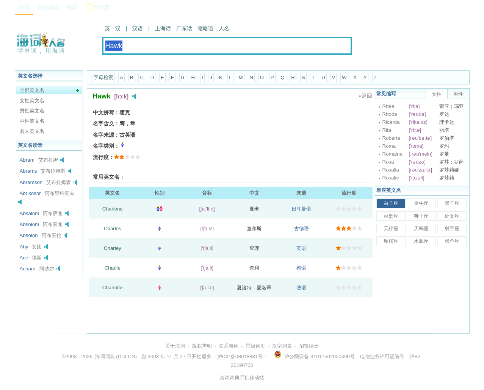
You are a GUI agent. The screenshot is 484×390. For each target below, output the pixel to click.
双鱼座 (452, 241)
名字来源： (106, 135)
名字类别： (106, 146)
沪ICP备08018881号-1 (242, 356)
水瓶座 (421, 241)
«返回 (366, 96)
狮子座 (421, 216)
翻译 (71, 8)
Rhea (388, 106)
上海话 (163, 28)
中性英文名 (32, 121)
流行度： (103, 157)
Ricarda (391, 122)
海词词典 (105, 356)
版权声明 (202, 346)
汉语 (137, 28)
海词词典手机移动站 (242, 378)
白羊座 (391, 203)
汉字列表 (282, 346)
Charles (112, 228)
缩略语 (205, 28)
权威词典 (47, 8)
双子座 (452, 203)
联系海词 (228, 346)
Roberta (391, 138)
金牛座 (421, 203)
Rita (387, 130)
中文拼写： (106, 112)
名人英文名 (32, 131)
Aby (24, 247)
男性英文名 (32, 111)
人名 (224, 28)
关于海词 (175, 346)
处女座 (452, 216)
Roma (389, 146)
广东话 (184, 28)
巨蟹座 (391, 216)
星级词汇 (255, 346)
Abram (27, 160)
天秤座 (391, 228)
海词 (24, 8)
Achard (28, 268)
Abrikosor (30, 193)
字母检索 (103, 77)
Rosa (388, 162)
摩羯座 (391, 241)
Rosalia (390, 170)
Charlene (112, 209)
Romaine (392, 154)
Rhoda (389, 114)
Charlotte (112, 287)
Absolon (29, 235)
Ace (24, 258)
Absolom (29, 224)
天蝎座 (421, 228)
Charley (112, 248)
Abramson (31, 182)
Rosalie (390, 178)
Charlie (113, 268)
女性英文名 (32, 100)
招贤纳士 (309, 346)
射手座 (452, 228)
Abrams (28, 171)
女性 (437, 94)
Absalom (29, 213)
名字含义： (106, 123)
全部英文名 (32, 90)
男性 (458, 94)
